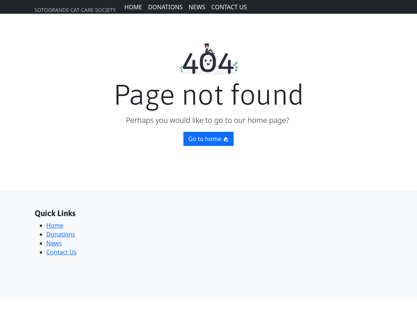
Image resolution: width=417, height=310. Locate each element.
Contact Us (229, 7)
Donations (165, 7)
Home (133, 7)
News (197, 7)
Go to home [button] (208, 139)
